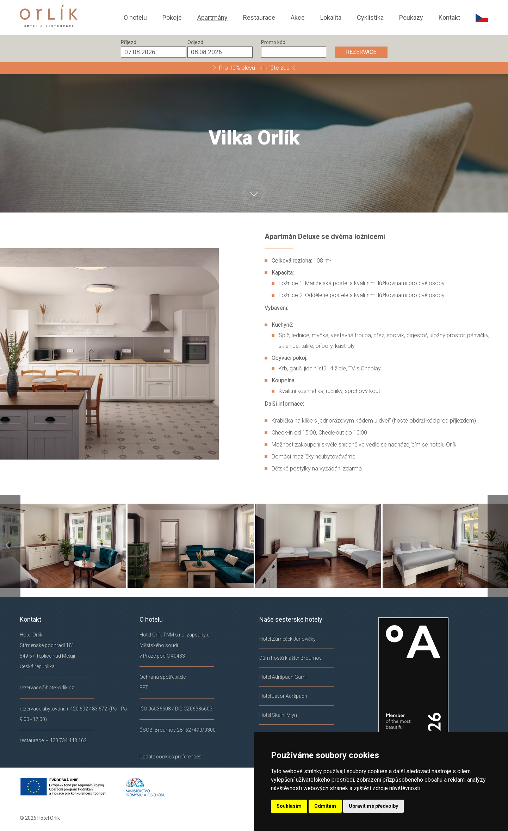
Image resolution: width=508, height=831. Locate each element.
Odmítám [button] (325, 806)
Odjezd (195, 42)
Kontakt (449, 17)
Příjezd (128, 42)
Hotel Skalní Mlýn (278, 715)
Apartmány (212, 17)
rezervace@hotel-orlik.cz (47, 687)
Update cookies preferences (171, 756)
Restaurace (259, 17)
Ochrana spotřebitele (163, 677)
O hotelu (135, 17)
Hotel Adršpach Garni (282, 677)
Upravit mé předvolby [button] (373, 806)
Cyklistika (370, 17)
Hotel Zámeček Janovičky (287, 639)
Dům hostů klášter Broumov (290, 658)
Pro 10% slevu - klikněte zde (254, 67)
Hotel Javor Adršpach (283, 696)
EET (144, 687)
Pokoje (172, 17)
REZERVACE (361, 52)
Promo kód (273, 42)
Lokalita (330, 17)
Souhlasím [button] (289, 806)
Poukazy (411, 17)
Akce (298, 17)
